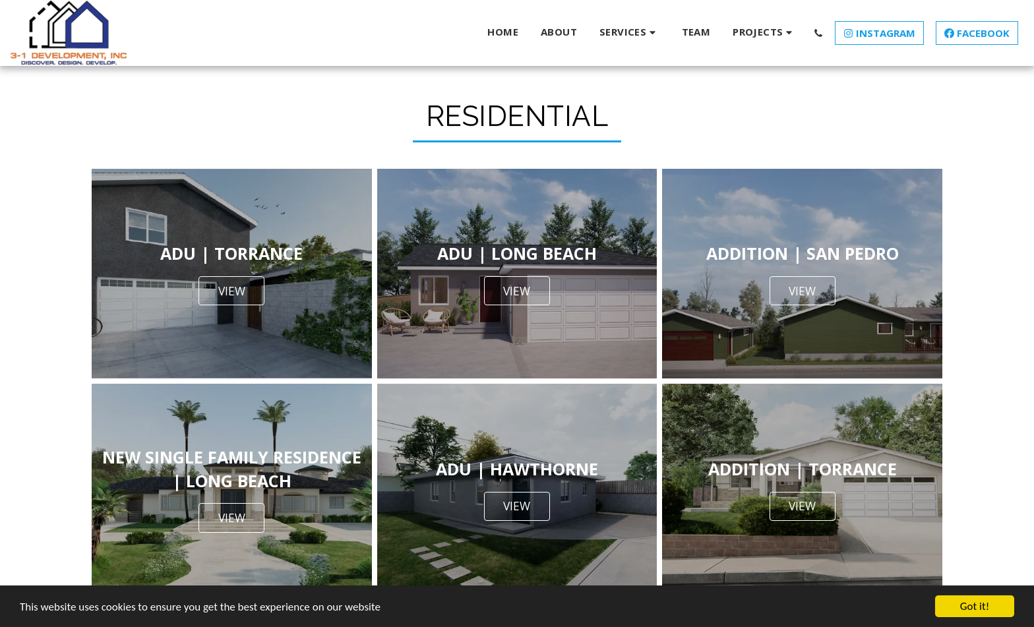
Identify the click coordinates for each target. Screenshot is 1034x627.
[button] (629, 32)
